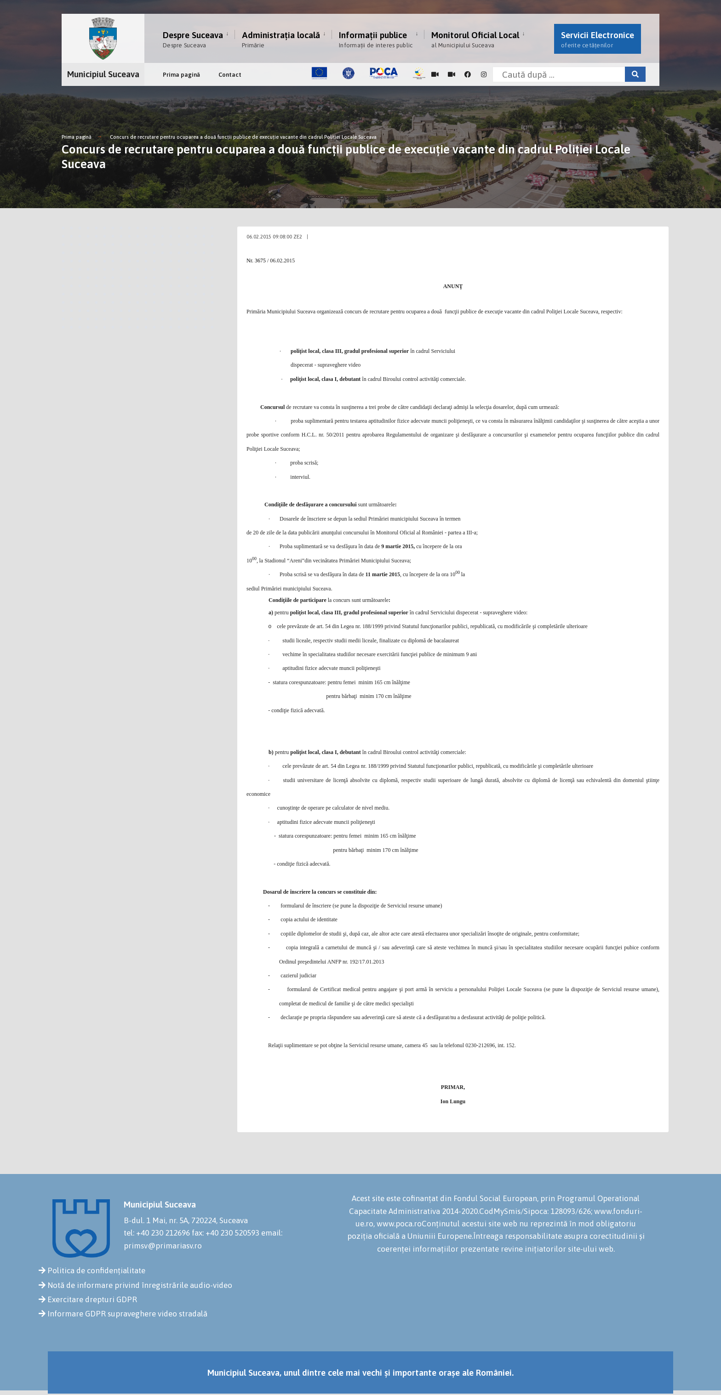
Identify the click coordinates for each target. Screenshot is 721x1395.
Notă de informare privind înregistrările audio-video (139, 1285)
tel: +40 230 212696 (157, 1232)
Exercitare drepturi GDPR (92, 1299)
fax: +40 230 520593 (225, 1232)
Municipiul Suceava (103, 74)
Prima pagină (181, 74)
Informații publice (375, 39)
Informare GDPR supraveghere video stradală (127, 1313)
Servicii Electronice (597, 39)
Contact (229, 74)
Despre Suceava (193, 39)
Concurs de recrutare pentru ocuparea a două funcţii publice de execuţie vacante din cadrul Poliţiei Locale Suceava (243, 137)
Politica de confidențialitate (96, 1270)
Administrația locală (281, 39)
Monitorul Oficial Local (475, 39)
